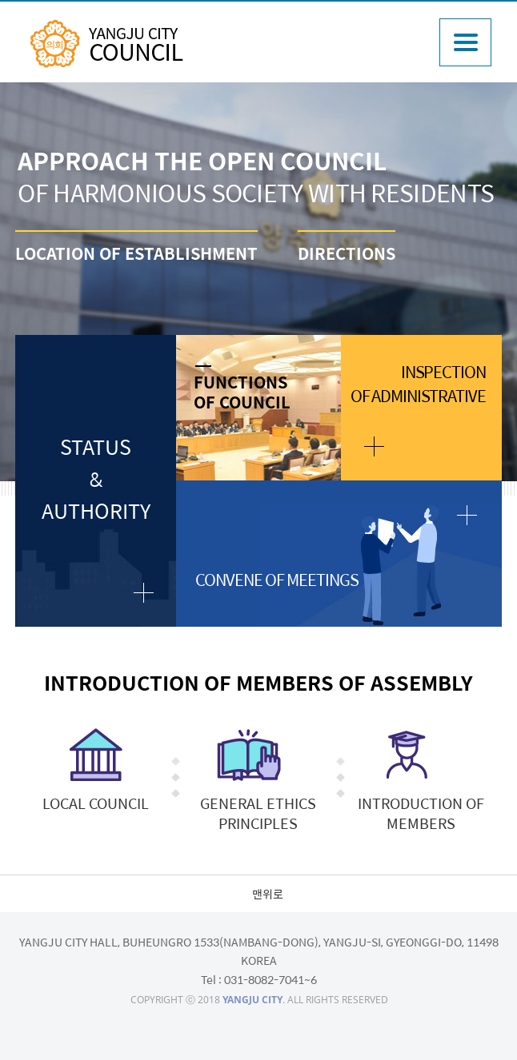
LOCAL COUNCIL (95, 803)
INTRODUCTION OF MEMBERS (421, 813)
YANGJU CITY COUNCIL (106, 44)
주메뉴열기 (465, 42)
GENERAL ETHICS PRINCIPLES (258, 813)
